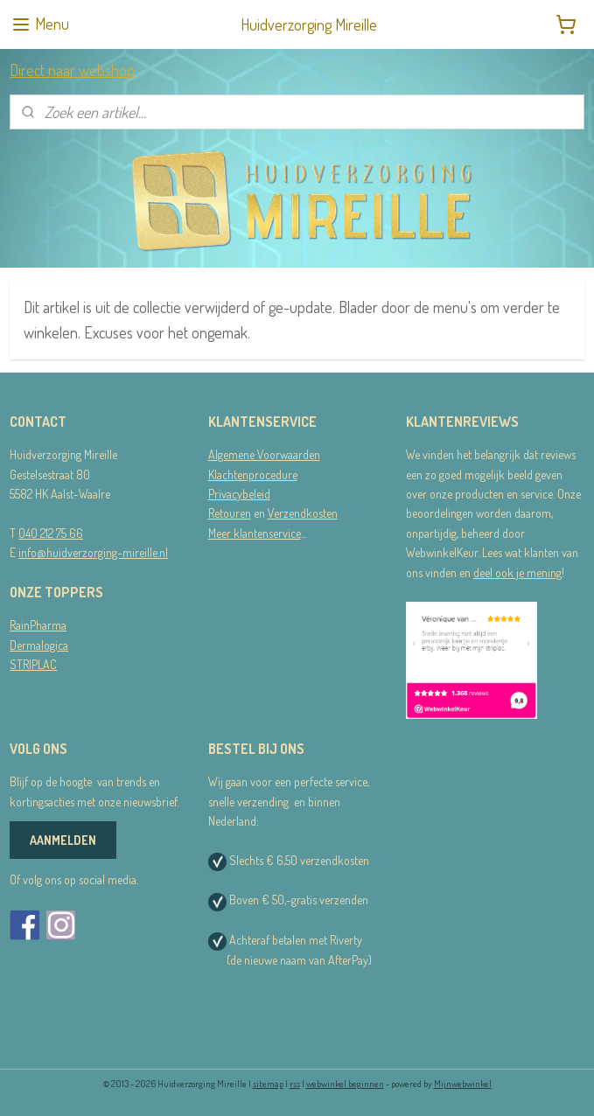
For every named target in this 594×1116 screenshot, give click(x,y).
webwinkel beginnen (345, 1084)
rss (295, 1084)
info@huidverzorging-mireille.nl (93, 552)
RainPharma (38, 624)
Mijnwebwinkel (463, 1084)
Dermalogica (39, 645)
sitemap (268, 1084)
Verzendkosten (303, 513)
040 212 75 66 (50, 533)
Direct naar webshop (72, 70)
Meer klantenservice (254, 533)
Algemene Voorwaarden (264, 454)
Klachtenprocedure (252, 474)
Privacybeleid (239, 493)
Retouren (229, 513)
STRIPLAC (33, 664)
